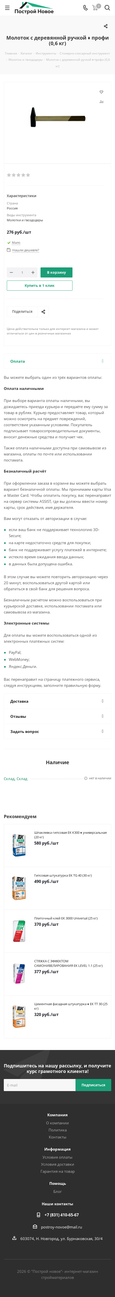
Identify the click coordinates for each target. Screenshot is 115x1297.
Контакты (57, 1136)
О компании (57, 1122)
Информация (57, 1149)
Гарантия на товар (58, 1171)
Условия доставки (57, 1164)
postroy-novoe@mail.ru (61, 1226)
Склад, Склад (15, 778)
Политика (58, 1129)
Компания (57, 1114)
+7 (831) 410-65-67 (62, 1215)
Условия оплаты (57, 1157)
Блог (57, 1191)
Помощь (57, 1183)
